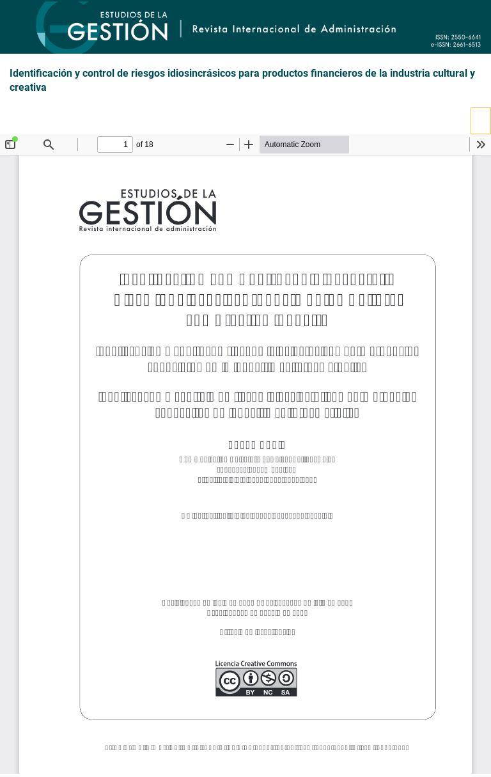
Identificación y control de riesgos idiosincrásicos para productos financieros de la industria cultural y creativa (242, 80)
